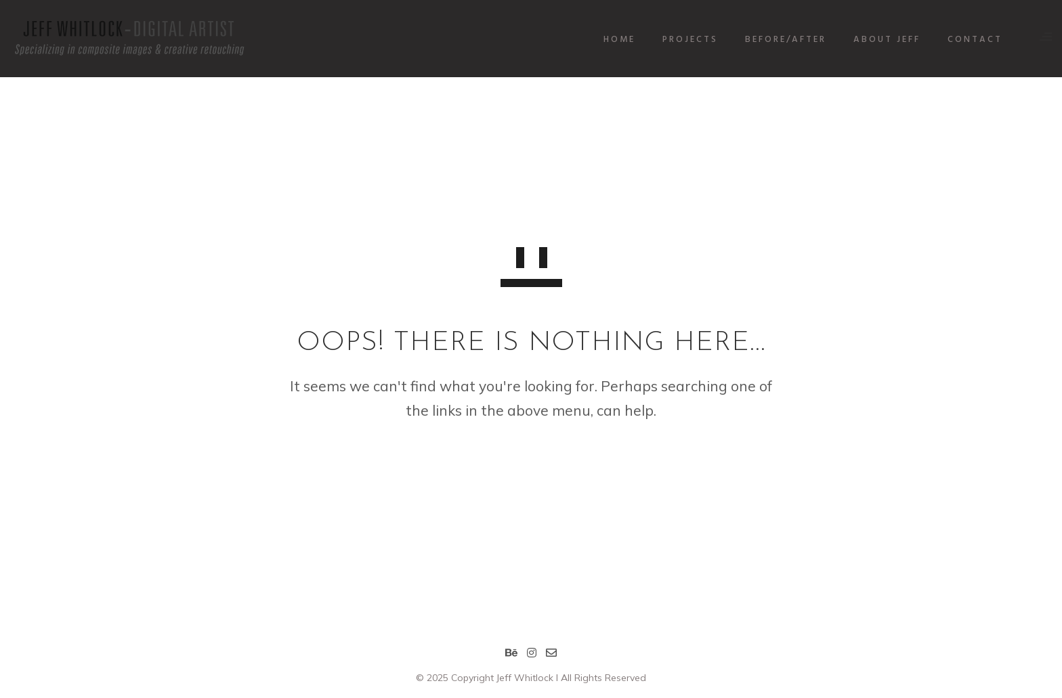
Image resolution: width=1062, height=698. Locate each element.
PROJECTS (680, 39)
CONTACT (964, 39)
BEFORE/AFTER (775, 39)
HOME (609, 39)
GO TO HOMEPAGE (531, 463)
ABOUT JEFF (876, 39)
